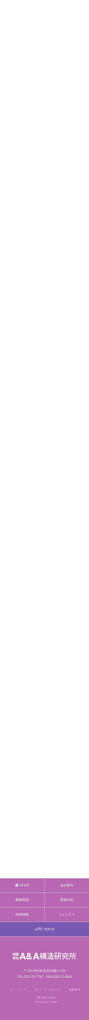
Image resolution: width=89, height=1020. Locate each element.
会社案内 (66, 885)
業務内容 (66, 900)
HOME (22, 885)
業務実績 (22, 900)
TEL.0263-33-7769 (30, 976)
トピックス (66, 914)
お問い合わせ (45, 929)
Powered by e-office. (46, 1002)
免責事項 (74, 989)
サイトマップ (17, 989)
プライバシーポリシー (47, 989)
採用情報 (22, 914)
